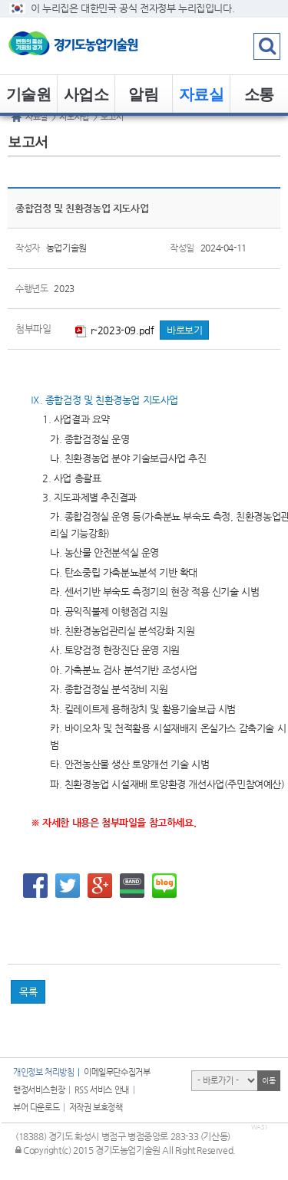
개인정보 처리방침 (43, 1072)
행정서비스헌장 (39, 1090)
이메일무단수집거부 (117, 1072)
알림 (143, 94)
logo (96, 46)
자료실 (201, 94)
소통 (259, 94)
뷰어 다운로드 (36, 1108)
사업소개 (86, 99)
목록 (28, 992)
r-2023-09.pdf (114, 330)
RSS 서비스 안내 (101, 1090)
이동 (268, 1080)
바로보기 (184, 330)
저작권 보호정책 (96, 1108)
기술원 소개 (28, 99)
